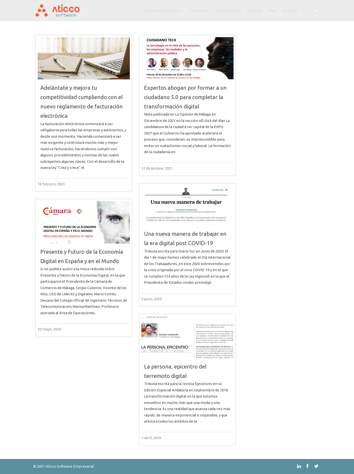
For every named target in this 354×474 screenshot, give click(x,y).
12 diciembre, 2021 (157, 168)
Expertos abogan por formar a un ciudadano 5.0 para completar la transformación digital (185, 97)
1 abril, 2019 (151, 438)
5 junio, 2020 (151, 299)
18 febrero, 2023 (51, 184)
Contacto (290, 10)
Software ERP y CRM (162, 10)
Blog (272, 10)
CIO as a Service (228, 10)
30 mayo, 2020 (49, 329)
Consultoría (199, 10)
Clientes (255, 10)
